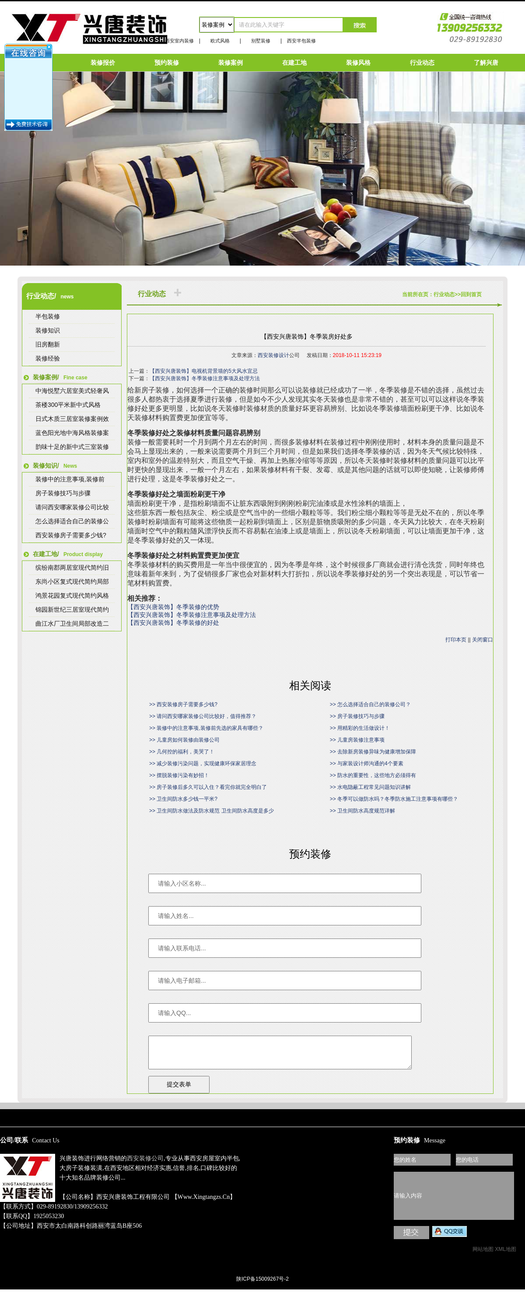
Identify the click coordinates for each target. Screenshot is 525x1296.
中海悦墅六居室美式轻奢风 (72, 390)
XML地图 (505, 1256)
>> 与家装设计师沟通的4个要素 (366, 763)
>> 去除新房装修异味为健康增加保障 (373, 752)
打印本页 (455, 640)
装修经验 (47, 358)
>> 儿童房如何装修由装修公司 (184, 740)
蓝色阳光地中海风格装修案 (72, 432)
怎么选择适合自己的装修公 (72, 521)
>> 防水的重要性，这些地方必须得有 (373, 775)
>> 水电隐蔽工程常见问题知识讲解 (370, 787)
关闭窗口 (482, 640)
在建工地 (294, 62)
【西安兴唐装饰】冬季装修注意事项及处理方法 (205, 378)
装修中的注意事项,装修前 (70, 479)
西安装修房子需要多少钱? (70, 535)
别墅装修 (260, 40)
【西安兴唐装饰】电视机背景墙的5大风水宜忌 (204, 371)
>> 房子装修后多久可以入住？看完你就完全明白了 (208, 787)
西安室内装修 (179, 40)
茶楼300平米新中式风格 (68, 404)
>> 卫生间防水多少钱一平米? (183, 799)
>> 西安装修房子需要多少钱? (183, 704)
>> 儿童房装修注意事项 (357, 740)
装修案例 (230, 62)
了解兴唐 (486, 62)
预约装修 (166, 62)
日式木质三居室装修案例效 (72, 418)
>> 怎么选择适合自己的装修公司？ (370, 704)
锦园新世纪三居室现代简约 (72, 609)
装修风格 (358, 62)
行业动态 (422, 62)
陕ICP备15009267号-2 (262, 1285)
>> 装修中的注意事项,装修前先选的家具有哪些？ (206, 728)
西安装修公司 (145, 1165)
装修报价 (103, 62)
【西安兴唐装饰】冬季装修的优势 (173, 607)
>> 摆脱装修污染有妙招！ (179, 775)
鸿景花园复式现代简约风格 (72, 595)
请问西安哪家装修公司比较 (72, 507)
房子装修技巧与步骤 (63, 493)
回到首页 (471, 294)
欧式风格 (220, 40)
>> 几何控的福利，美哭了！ (181, 752)
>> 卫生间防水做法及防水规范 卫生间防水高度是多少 (211, 811)
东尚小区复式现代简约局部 (72, 581)
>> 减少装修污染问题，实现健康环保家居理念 (202, 763)
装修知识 (47, 330)
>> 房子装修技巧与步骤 (357, 716)
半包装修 (47, 316)
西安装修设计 (273, 355)
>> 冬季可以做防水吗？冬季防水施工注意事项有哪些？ (394, 799)
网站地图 (483, 1256)
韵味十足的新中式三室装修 (72, 446)
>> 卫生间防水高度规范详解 (362, 811)
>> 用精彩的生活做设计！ (360, 728)
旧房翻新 (47, 344)
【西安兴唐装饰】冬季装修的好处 (173, 623)
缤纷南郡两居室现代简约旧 (72, 567)
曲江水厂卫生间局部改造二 (72, 623)
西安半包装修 (301, 40)
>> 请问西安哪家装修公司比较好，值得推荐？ (202, 716)
